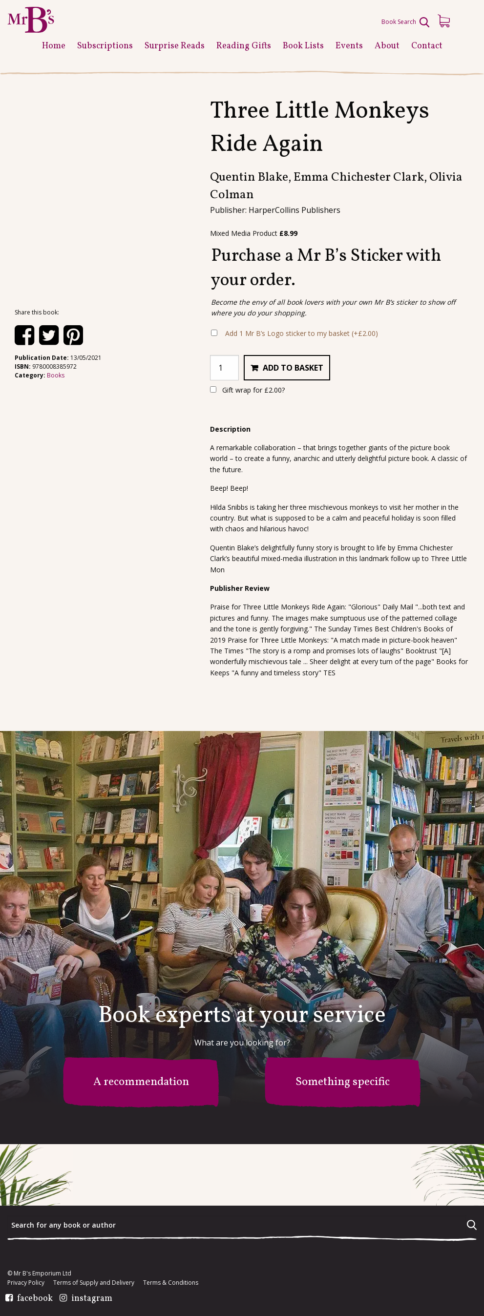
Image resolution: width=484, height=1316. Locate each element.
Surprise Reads (175, 46)
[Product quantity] (224, 367)
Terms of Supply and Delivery (93, 1283)
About (387, 46)
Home (53, 46)
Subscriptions (105, 46)
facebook (35, 1299)
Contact (426, 46)
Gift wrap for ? (247, 390)
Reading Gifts (243, 46)
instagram (91, 1299)
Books (55, 375)
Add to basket (293, 367)
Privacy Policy (25, 1283)
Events (349, 46)
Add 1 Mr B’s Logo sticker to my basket (301, 333)
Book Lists (303, 46)
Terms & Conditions (170, 1283)
